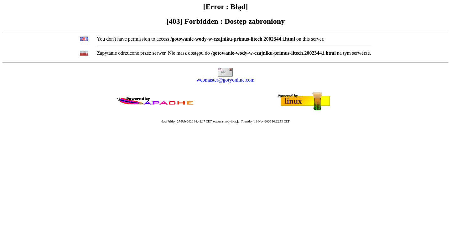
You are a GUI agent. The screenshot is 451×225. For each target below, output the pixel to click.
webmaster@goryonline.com (226, 79)
